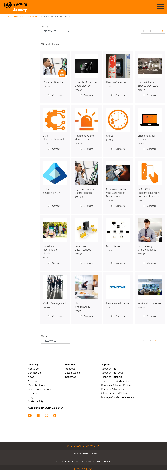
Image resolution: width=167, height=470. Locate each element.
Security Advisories (112, 389)
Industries (70, 377)
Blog (30, 397)
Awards (32, 381)
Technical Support (111, 377)
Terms (93, 453)
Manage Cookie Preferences (117, 397)
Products (19, 16)
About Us (33, 368)
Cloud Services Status (114, 393)
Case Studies (72, 372)
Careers (32, 393)
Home (7, 16)
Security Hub (108, 368)
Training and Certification (115, 381)
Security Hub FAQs (112, 372)
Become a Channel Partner (116, 385)
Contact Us (34, 372)
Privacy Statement (80, 453)
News (31, 377)
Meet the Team (36, 385)
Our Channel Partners (40, 389)
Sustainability (35, 401)
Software (33, 16)
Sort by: (45, 26)
